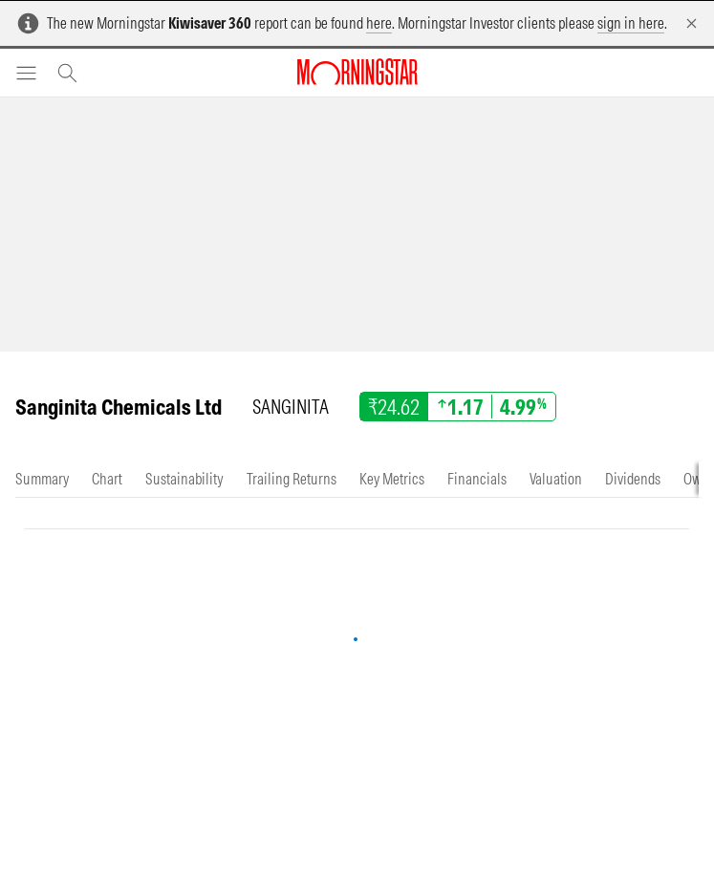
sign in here (630, 22)
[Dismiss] (691, 23)
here (379, 22)
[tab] (42, 479)
